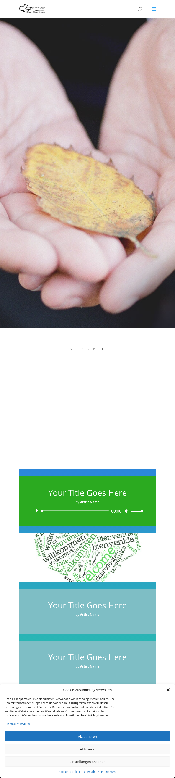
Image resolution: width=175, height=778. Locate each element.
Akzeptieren (87, 736)
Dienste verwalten (18, 724)
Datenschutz (91, 772)
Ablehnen (87, 749)
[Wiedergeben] (36, 510)
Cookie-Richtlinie (70, 772)
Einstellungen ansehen (87, 761)
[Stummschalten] (126, 511)
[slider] (76, 510)
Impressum (108, 772)
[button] (168, 690)
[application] (87, 511)
